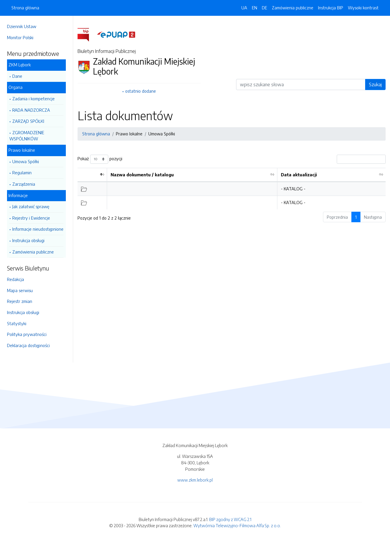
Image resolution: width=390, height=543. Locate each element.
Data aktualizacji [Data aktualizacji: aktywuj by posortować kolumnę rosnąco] (299, 174)
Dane (17, 76)
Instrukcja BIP (330, 7)
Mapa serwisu (20, 290)
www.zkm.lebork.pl (195, 479)
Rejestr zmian (19, 301)
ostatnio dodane (140, 91)
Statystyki (16, 323)
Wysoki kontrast (363, 7)
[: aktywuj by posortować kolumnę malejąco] (92, 175)
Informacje (18, 195)
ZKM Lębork (19, 64)
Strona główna (25, 7)
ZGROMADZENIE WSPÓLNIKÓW (26, 136)
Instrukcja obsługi (28, 240)
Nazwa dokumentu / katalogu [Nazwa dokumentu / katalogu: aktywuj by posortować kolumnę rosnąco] (142, 174)
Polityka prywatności (27, 334)
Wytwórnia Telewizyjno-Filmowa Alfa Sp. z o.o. (237, 525)
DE (264, 7)
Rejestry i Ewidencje (31, 217)
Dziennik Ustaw (21, 26)
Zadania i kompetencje (33, 98)
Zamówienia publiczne (33, 251)
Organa (15, 87)
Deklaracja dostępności (28, 345)
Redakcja (15, 279)
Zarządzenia (23, 184)
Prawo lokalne (21, 150)
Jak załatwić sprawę (30, 206)
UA (244, 7)
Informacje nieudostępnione (37, 229)
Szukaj (375, 84)
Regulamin (22, 172)
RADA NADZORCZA (31, 110)
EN (254, 7)
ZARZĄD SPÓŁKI (28, 121)
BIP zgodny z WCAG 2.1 (230, 519)
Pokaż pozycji (100, 159)
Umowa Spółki (25, 161)
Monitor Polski (20, 37)
